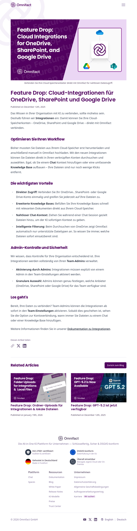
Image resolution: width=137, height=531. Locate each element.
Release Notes (56, 491)
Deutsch (121, 519)
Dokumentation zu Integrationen (88, 329)
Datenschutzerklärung (85, 482)
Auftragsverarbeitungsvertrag (89, 491)
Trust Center (55, 506)
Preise (52, 501)
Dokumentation (56, 477)
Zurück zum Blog (115, 365)
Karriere (85, 496)
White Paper (55, 486)
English (109, 519)
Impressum (79, 477)
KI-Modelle (54, 496)
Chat (30, 477)
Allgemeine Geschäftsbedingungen (91, 486)
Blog (51, 482)
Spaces (31, 482)
